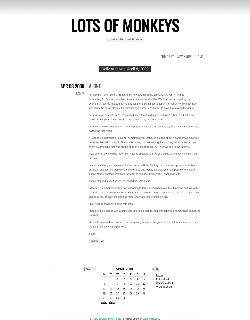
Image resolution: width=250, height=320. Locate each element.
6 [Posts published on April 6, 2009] (104, 284)
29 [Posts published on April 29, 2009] (117, 298)
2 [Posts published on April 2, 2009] (124, 279)
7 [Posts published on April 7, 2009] (111, 284)
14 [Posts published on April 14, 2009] (111, 288)
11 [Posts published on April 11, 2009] (137, 284)
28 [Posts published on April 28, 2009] (111, 298)
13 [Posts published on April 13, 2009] (104, 288)
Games (80, 93)
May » (112, 302)
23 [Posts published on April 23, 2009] (124, 293)
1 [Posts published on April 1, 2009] (117, 279)
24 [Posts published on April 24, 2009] (130, 293)
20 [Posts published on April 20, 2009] (104, 293)
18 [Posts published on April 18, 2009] (137, 288)
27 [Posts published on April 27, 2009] (104, 298)
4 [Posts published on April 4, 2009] (137, 279)
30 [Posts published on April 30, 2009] (124, 298)
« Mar (104, 302)
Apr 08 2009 (72, 86)
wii (102, 240)
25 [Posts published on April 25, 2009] (137, 293)
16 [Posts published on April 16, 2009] (124, 288)
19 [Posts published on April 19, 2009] (144, 288)
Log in (159, 275)
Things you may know (176, 56)
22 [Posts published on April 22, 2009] (117, 293)
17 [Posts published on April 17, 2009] (130, 288)
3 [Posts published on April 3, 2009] (131, 279)
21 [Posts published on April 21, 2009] (111, 293)
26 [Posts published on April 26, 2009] (144, 293)
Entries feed (162, 279)
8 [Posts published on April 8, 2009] (117, 284)
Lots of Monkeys (125, 25)
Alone (95, 86)
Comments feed (164, 283)
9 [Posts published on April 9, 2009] (124, 284)
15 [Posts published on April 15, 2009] (117, 288)
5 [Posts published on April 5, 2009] (144, 279)
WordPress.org (164, 287)
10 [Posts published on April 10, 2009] (130, 284)
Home (199, 56)
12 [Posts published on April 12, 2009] (144, 284)
